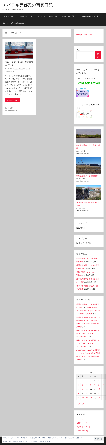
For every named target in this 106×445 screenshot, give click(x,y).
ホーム (41, 16)
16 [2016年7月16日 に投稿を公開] (99, 389)
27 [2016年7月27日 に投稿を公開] (87, 397)
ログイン (79, 419)
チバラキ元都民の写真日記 (27, 5)
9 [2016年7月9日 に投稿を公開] (98, 385)
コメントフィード (83, 427)
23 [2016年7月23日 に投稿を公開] (99, 393)
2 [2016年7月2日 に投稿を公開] (98, 381)
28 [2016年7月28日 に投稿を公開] (91, 397)
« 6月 (78, 404)
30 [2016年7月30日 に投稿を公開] (99, 397)
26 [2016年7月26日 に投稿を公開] (83, 397)
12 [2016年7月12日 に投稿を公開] (82, 389)
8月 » (84, 404)
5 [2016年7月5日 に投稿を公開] (82, 385)
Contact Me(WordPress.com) (14, 23)
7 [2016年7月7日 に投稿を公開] (90, 385)
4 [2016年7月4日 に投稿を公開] (78, 385)
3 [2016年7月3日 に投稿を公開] (103, 381)
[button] (99, 439)
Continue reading (13, 100)
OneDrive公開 (68, 16)
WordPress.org (82, 431)
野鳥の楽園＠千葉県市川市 (87, 176)
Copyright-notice (25, 16)
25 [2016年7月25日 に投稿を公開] (79, 397)
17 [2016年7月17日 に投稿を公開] (103, 389)
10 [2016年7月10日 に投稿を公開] (103, 385)
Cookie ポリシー (45, 441)
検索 (78, 50)
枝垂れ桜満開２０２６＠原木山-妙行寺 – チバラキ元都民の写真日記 (88, 310)
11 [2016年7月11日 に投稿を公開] (78, 389)
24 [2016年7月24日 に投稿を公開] (103, 393)
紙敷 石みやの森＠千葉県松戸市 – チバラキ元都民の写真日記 (88, 356)
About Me (53, 16)
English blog (8, 16)
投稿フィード (81, 423)
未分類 (10, 108)
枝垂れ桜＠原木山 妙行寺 (86, 317)
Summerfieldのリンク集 (88, 16)
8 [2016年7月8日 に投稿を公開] (94, 385)
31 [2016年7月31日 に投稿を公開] (103, 397)
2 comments (12, 111)
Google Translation (84, 34)
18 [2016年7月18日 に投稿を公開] (78, 393)
